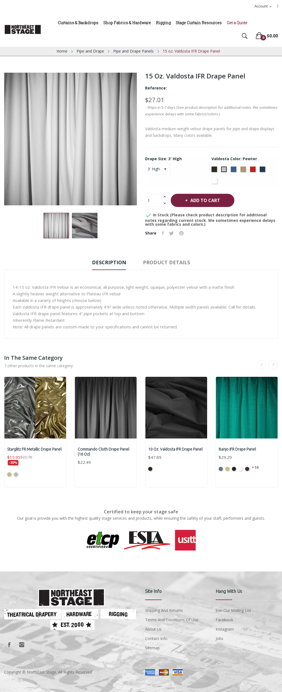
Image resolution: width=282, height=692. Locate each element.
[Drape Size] (157, 169)
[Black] (215, 171)
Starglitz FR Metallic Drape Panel (34, 449)
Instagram (22, 645)
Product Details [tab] (167, 262)
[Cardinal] (253, 171)
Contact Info (156, 638)
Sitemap (152, 647)
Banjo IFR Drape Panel (237, 449)
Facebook (9, 645)
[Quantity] (153, 200)
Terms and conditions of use (171, 619)
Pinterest (182, 233)
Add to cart (205, 200)
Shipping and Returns (164, 610)
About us (153, 629)
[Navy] (263, 171)
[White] (215, 182)
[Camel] (243, 171)
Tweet (172, 233)
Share (163, 233)
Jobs (219, 638)
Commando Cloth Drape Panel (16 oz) (103, 451)
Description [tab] (109, 262)
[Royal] (234, 171)
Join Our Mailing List (233, 610)
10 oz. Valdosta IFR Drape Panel (175, 449)
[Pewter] (224, 171)
